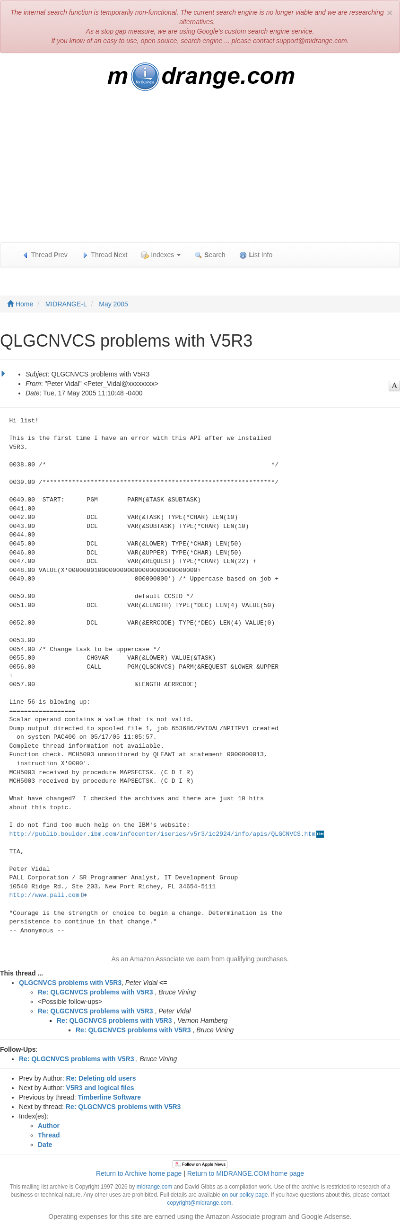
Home (20, 304)
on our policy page (245, 1194)
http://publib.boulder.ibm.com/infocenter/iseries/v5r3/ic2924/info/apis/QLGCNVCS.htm (162, 834)
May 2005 (113, 304)
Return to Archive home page (139, 1173)
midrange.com (154, 1186)
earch (210, 255)
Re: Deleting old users (101, 1078)
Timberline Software (109, 1097)
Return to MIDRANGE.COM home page (245, 1173)
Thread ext (105, 255)
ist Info (255, 255)
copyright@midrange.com (199, 1202)
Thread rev (45, 255)
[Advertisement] (200, 171)
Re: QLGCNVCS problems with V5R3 (95, 992)
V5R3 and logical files (100, 1088)
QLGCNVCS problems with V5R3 (70, 982)
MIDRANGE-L (66, 304)
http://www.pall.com (44, 895)
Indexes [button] (161, 255)
